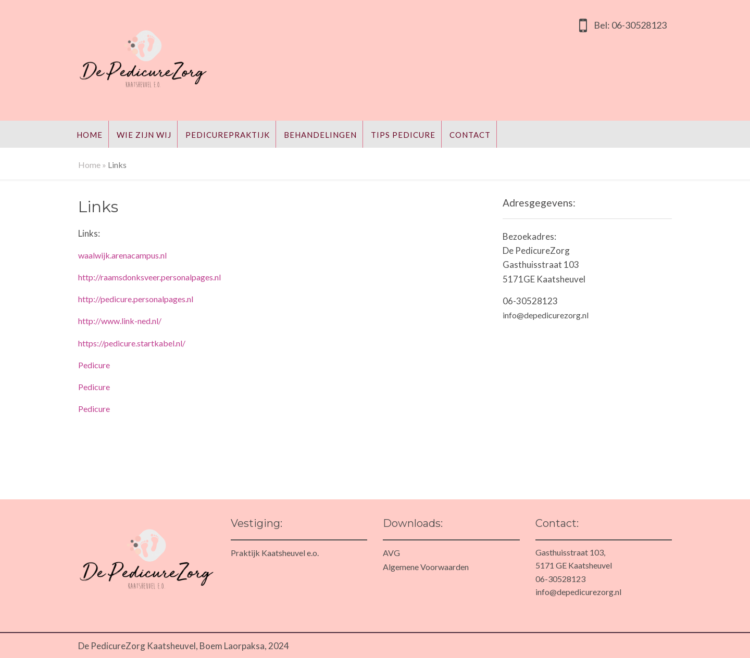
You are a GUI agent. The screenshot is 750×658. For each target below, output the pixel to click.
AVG (391, 553)
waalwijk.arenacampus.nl (122, 255)
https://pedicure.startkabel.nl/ (131, 343)
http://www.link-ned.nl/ (119, 321)
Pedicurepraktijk (227, 134)
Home (90, 134)
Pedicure (94, 365)
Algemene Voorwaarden (426, 567)
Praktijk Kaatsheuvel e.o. (275, 553)
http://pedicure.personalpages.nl (135, 299)
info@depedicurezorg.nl (546, 315)
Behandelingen (320, 134)
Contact (470, 134)
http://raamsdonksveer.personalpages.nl (149, 277)
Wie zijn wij (144, 134)
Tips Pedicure (403, 134)
